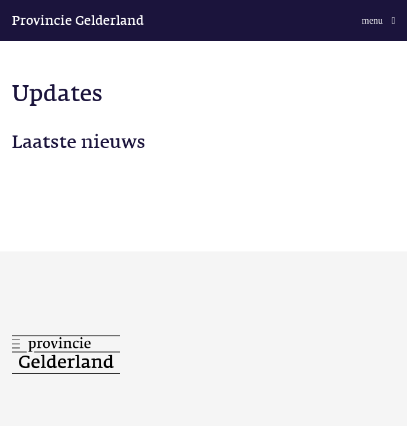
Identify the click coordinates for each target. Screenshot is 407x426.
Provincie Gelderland (78, 20)
